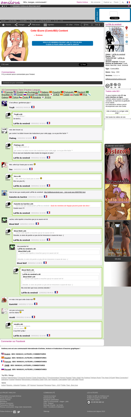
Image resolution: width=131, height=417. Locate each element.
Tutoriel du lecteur (50, 396)
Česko (24, 97)
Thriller (63, 385)
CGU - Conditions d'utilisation (54, 407)
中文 (83, 95)
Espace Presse (5, 400)
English (19, 92)
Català (65, 95)
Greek (18, 95)
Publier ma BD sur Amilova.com (98, 396)
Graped (11, 379)
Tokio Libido (76, 378)
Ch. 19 (56, 20)
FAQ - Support (49, 403)
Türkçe (14, 97)
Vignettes (50, 25)
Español (54, 92)
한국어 (46, 97)
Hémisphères (12, 378)
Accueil (3, 20)
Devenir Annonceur (6, 403)
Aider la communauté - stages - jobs (56, 401)
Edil (69, 379)
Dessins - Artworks (13, 385)
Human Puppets (65, 378)
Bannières (3, 401)
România (35, 97)
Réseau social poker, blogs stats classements (15, 407)
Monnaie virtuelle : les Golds (53, 405)
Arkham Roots (96, 378)
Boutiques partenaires (51, 400)
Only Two (47, 379)
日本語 (54, 95)
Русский (29, 95)
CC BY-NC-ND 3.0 (95, 402)
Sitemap (46, 411)
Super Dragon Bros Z (39, 378)
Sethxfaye (4, 379)
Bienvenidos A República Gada (32, 379)
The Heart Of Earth (108, 378)
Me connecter (95, 2)
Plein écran (36, 25)
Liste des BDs (12, 20)
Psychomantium (53, 378)
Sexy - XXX (33, 20)
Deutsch (79, 92)
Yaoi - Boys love (72, 385)
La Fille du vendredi (45, 20)
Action (3, 385)
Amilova (4, 378)
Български (31, 92)
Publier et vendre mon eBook (97, 398)
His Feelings (85, 378)
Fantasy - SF (24, 385)
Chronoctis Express (24, 378)
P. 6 (62, 20)
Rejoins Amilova (82, 2)
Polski (74, 95)
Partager (22, 25)
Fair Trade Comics (93, 400)
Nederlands (42, 95)
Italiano (43, 92)
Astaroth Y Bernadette (59, 379)
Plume (81, 379)
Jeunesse (40, 385)
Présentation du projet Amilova (10, 396)
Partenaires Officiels (7, 405)
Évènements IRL (49, 398)
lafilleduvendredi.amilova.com (116, 79)
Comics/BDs (23, 20)
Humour (33, 385)
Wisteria (18, 379)
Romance (47, 385)
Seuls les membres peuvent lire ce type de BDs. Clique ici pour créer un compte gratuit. (62, 43)
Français (7, 92)
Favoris (8, 25)
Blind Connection (122, 378)
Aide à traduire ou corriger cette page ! (117, 112)
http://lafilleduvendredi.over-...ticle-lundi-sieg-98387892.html (65, 192)
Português (67, 92)
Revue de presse (6, 398)
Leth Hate (74, 379)
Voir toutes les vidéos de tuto (115, 117)
